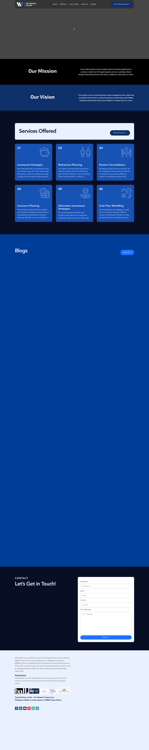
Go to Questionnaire (121, 4)
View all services (119, 133)
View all (126, 252)
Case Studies (74, 4)
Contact (106, 602)
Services (63, 4)
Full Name (106, 584)
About (55, 4)
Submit (105, 637)
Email (106, 593)
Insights (84, 4)
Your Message (106, 622)
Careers (93, 4)
